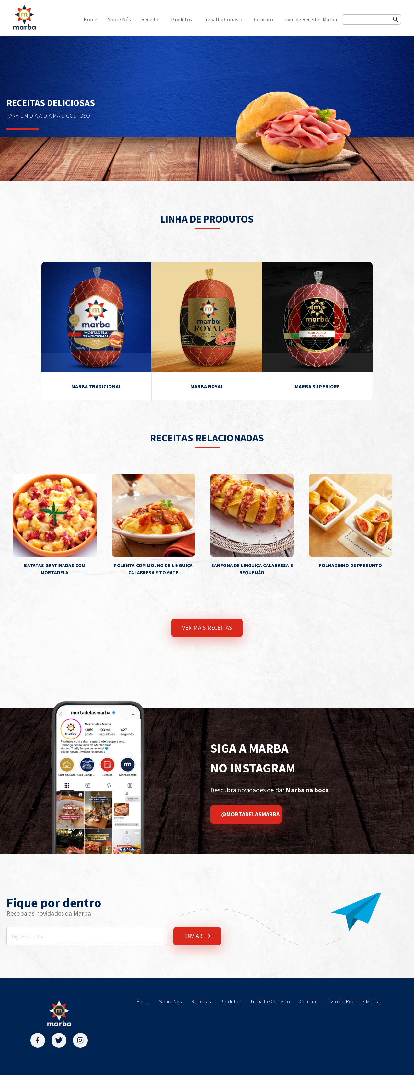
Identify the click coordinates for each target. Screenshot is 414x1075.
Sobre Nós (119, 19)
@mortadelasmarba (250, 814)
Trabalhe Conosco (223, 19)
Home (91, 19)
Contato (263, 19)
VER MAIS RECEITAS (207, 627)
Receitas (151, 19)
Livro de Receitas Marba (310, 19)
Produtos (181, 19)
